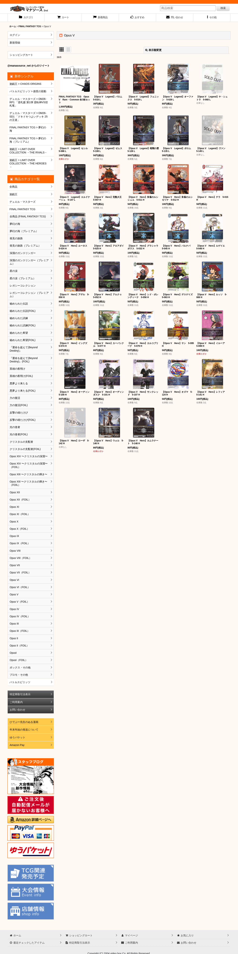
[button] (212, 18)
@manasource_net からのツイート (28, 65)
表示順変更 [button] (153, 50)
